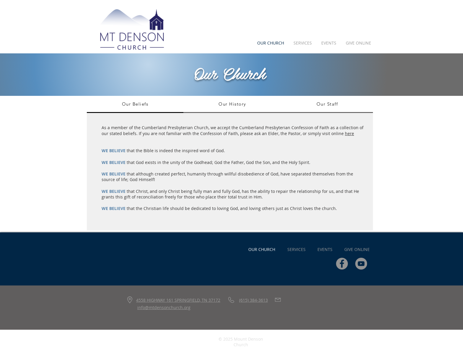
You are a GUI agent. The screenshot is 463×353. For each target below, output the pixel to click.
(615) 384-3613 (253, 300)
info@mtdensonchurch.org (163, 307)
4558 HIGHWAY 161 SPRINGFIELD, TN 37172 (178, 300)
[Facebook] (342, 264)
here (349, 133)
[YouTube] (361, 264)
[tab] (135, 104)
